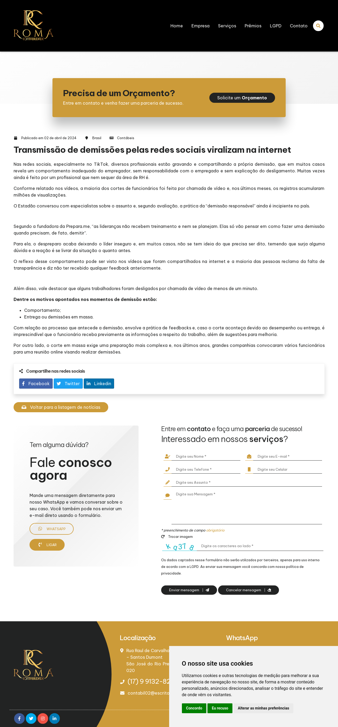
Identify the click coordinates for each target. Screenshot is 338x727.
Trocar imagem (177, 536)
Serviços (227, 25)
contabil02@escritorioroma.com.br (165, 693)
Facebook (36, 383)
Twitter (68, 383)
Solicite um (242, 97)
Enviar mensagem (189, 590)
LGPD (275, 25)
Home (176, 25)
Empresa (200, 25)
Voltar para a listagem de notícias (61, 407)
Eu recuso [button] (220, 708)
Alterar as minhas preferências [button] (263, 708)
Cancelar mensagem (248, 590)
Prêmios (253, 25)
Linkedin (99, 383)
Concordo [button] (194, 708)
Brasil (96, 138)
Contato (299, 25)
